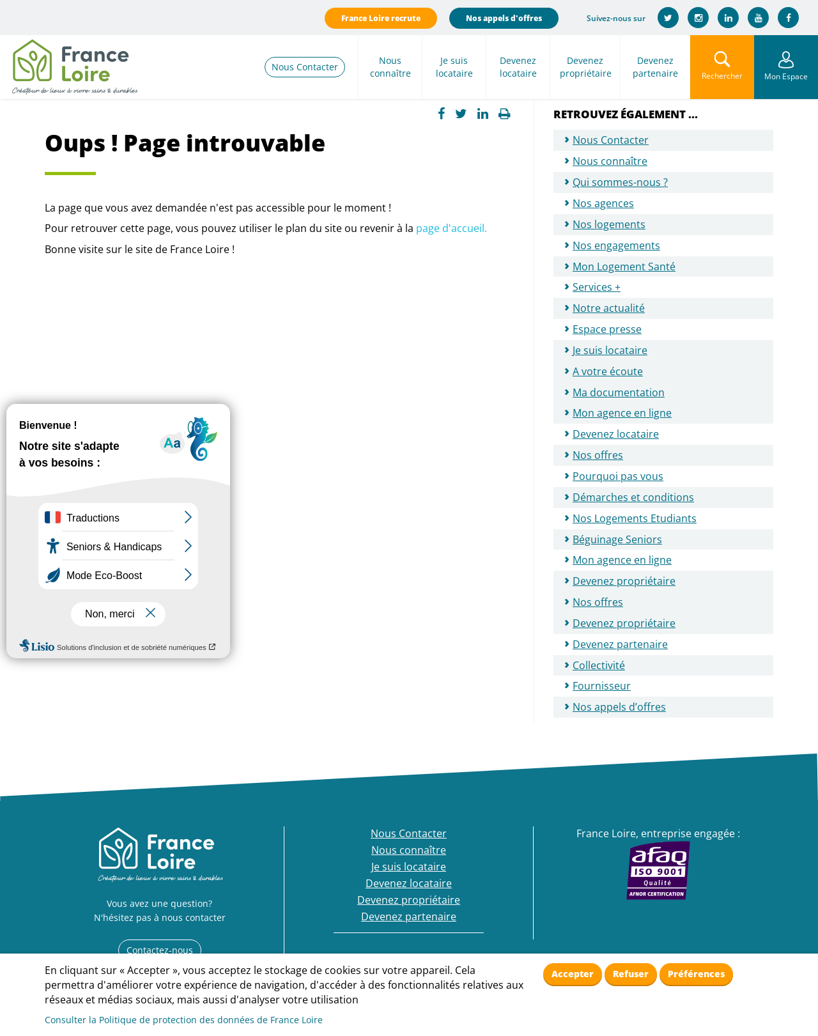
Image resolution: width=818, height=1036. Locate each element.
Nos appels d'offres (504, 18)
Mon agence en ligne (622, 413)
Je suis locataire (454, 66)
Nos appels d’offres (619, 707)
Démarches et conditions (633, 497)
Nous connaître (390, 66)
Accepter (573, 974)
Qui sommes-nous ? (620, 182)
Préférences (696, 974)
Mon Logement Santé (624, 266)
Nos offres (598, 455)
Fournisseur (602, 686)
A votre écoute (608, 371)
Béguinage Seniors (617, 539)
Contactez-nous (160, 950)
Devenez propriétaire (586, 66)
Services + (597, 287)
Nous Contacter (305, 67)
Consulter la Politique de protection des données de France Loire (184, 1020)
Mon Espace (786, 76)
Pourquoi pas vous (618, 476)
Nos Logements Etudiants (635, 518)
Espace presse (607, 329)
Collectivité (599, 665)
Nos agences (603, 203)
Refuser (631, 974)
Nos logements (609, 224)
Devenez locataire (518, 66)
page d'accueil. (451, 228)
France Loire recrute (381, 18)
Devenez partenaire (655, 66)
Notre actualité (609, 308)
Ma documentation (619, 392)
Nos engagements (616, 245)
